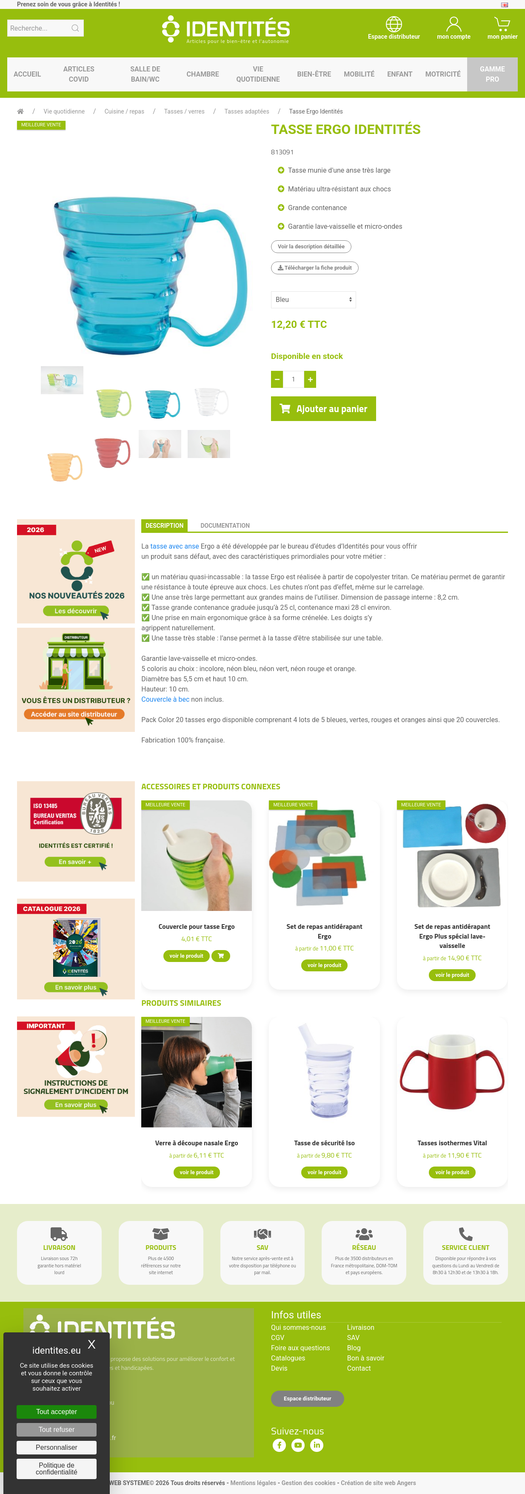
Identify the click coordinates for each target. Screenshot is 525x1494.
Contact (359, 1368)
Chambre (203, 74)
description (164, 525)
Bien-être (314, 74)
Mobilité (359, 74)
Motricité (443, 74)
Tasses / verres (184, 111)
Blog (354, 1348)
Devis (279, 1368)
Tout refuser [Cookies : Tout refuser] (56, 1429)
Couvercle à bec (165, 699)
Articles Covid (78, 74)
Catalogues (288, 1358)
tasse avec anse (175, 546)
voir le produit (186, 956)
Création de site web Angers (378, 1483)
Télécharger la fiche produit (315, 268)
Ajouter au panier (324, 408)
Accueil (27, 74)
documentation (225, 525)
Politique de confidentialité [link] (56, 1469)
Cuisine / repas (124, 111)
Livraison (360, 1327)
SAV (353, 1338)
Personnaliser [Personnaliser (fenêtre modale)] (56, 1447)
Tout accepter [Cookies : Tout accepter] (56, 1411)
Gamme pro (492, 74)
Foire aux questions (300, 1348)
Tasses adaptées (247, 111)
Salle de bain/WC (145, 74)
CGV (278, 1338)
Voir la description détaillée (311, 246)
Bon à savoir (365, 1358)
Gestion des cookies (309, 1483)
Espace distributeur (307, 1398)
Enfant (399, 74)
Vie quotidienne (258, 74)
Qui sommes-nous (298, 1327)
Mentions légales (253, 1483)
